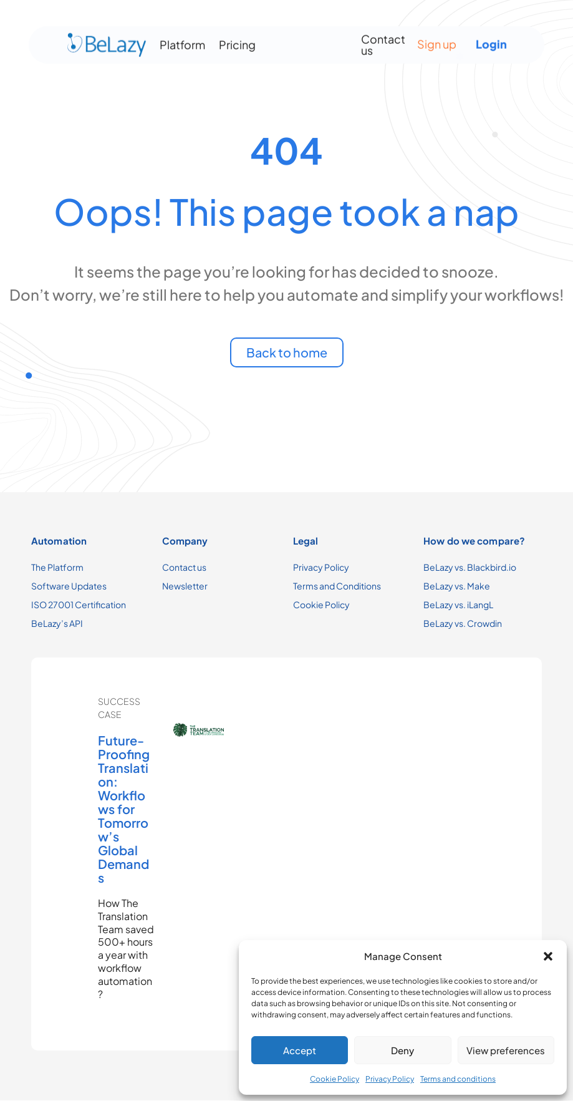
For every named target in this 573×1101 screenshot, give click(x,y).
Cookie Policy (334, 1079)
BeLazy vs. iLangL (458, 604)
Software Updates (69, 585)
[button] (548, 956)
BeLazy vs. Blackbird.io (469, 567)
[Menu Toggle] (303, 42)
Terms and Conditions (337, 585)
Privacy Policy (389, 1079)
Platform (182, 41)
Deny (402, 1050)
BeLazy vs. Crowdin (462, 623)
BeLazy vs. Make (456, 585)
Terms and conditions (458, 1079)
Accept (299, 1050)
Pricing (237, 41)
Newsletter (185, 585)
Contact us (383, 41)
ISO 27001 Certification (78, 604)
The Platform (57, 567)
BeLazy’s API (57, 623)
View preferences (505, 1050)
